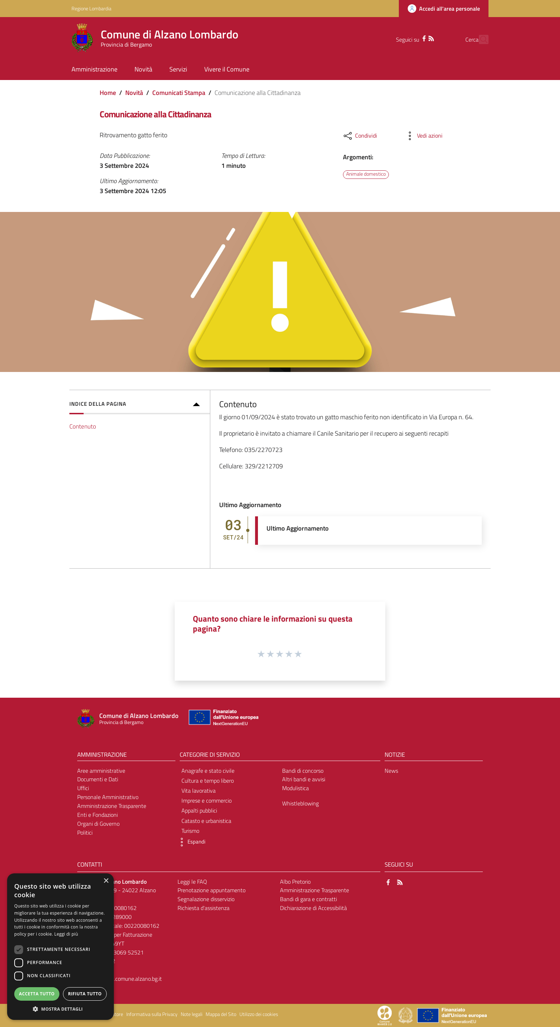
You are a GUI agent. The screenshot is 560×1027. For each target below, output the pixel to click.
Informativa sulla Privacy (152, 1014)
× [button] (106, 881)
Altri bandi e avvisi (303, 779)
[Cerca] (479, 39)
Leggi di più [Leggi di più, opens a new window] (66, 934)
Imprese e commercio (206, 800)
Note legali (191, 1014)
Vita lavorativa (198, 790)
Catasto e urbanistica (206, 820)
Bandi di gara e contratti (308, 899)
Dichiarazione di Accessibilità (313, 908)
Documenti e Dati (97, 779)
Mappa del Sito (221, 1014)
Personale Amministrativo (107, 797)
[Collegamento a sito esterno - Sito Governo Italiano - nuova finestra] (406, 1014)
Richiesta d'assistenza (203, 908)
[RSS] (418, 37)
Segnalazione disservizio (206, 899)
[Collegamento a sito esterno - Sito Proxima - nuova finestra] (384, 1014)
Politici (85, 832)
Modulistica (295, 788)
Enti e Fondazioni (97, 814)
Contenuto (82, 426)
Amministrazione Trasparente (111, 806)
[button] (190, 842)
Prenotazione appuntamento (211, 890)
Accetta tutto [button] (36, 994)
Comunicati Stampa (178, 92)
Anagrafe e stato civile (207, 770)
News (391, 770)
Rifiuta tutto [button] (85, 994)
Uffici (83, 788)
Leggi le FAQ (192, 881)
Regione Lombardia (91, 8)
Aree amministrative (101, 770)
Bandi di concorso (302, 770)
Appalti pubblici (199, 810)
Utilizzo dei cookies (258, 1014)
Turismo (190, 830)
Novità (134, 92)
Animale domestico (366, 174)
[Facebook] (411, 37)
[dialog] (60, 946)
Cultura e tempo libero (207, 780)
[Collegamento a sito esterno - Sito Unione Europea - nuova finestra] (222, 719)
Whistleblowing (300, 803)
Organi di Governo (98, 823)
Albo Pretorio (295, 881)
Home (108, 92)
